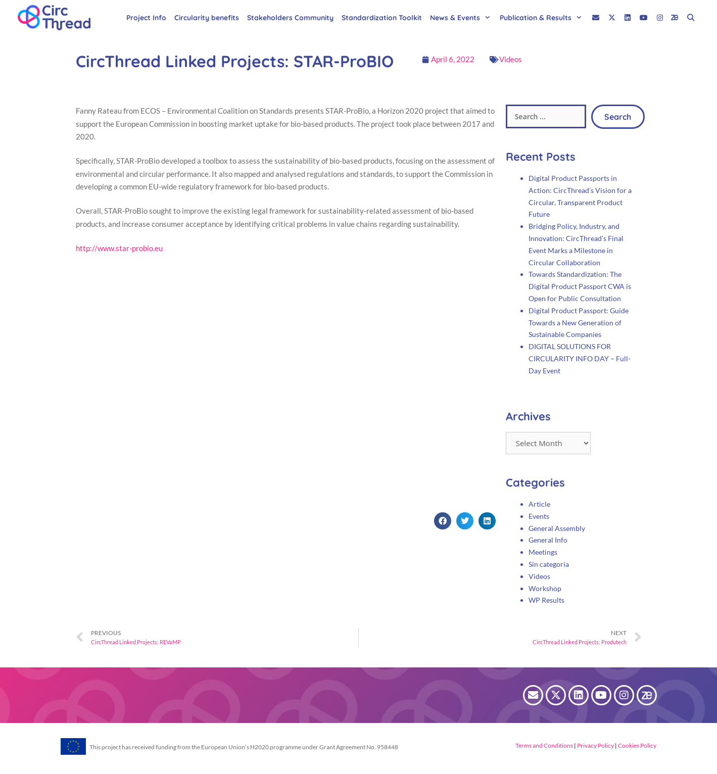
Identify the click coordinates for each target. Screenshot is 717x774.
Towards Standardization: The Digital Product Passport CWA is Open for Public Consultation (580, 286)
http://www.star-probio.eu (119, 248)
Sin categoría (549, 564)
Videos (510, 59)
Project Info (146, 17)
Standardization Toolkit (382, 17)
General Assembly (557, 528)
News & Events (463, 17)
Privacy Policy (595, 745)
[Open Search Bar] (690, 17)
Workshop (545, 588)
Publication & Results (543, 17)
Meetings (543, 552)
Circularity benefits (206, 17)
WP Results (546, 600)
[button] (442, 520)
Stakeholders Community (290, 17)
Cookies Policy (636, 745)
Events (539, 516)
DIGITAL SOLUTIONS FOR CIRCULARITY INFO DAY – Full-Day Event (580, 358)
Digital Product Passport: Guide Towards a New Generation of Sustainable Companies (579, 322)
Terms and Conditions (544, 745)
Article (539, 504)
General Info (548, 540)
